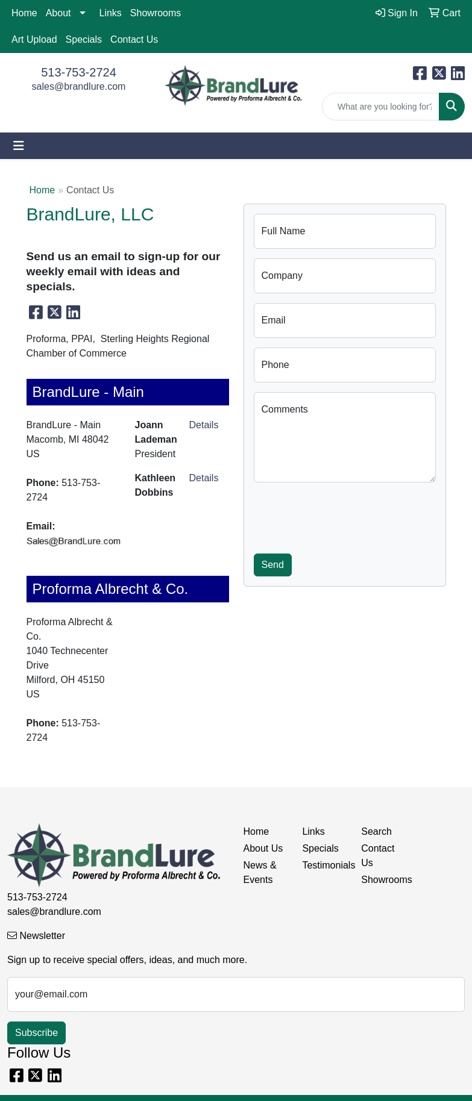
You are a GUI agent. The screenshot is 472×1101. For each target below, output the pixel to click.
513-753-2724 (78, 72)
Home (24, 13)
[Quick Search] (380, 106)
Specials (84, 39)
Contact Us (134, 39)
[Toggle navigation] (18, 145)
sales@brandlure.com (79, 86)
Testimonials (324, 865)
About (58, 13)
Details (204, 425)
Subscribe (36, 1033)
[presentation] (345, 515)
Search (376, 831)
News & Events (260, 872)
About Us (263, 848)
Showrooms (155, 13)
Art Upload (34, 39)
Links (110, 13)
